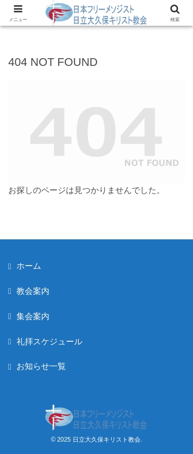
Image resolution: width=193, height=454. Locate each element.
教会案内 (32, 291)
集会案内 (32, 316)
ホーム (28, 265)
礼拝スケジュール (49, 341)
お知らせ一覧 (41, 366)
